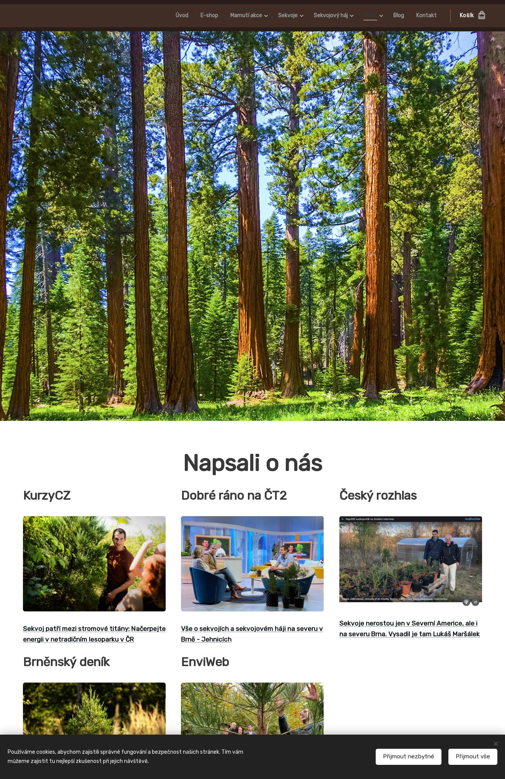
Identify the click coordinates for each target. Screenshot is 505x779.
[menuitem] (169, 15)
